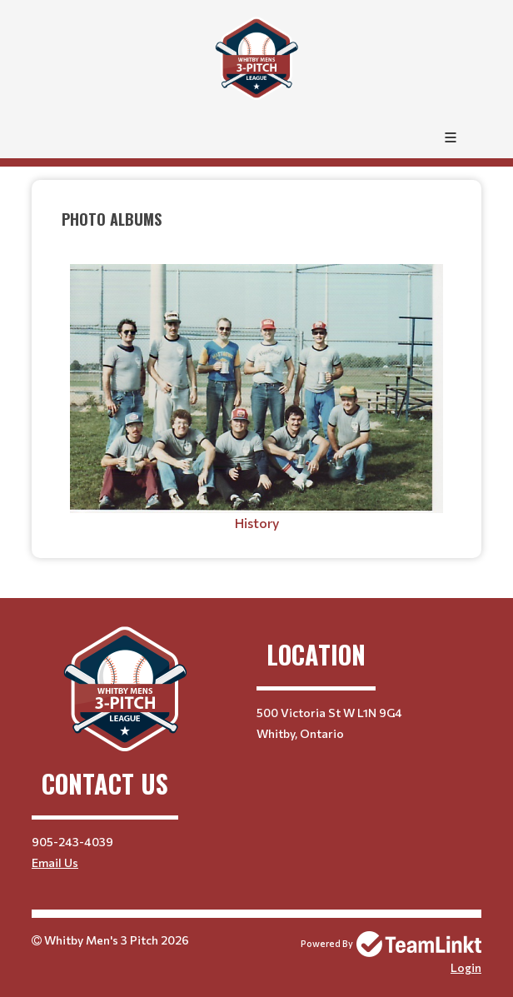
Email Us (55, 862)
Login (466, 967)
